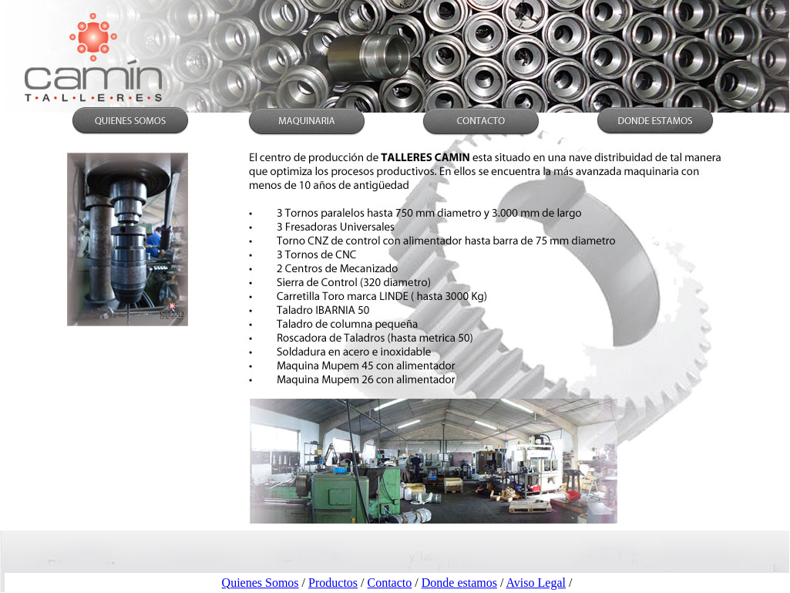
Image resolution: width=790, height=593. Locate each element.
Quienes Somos (260, 582)
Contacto (390, 582)
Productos (333, 582)
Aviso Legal (535, 582)
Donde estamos (459, 582)
